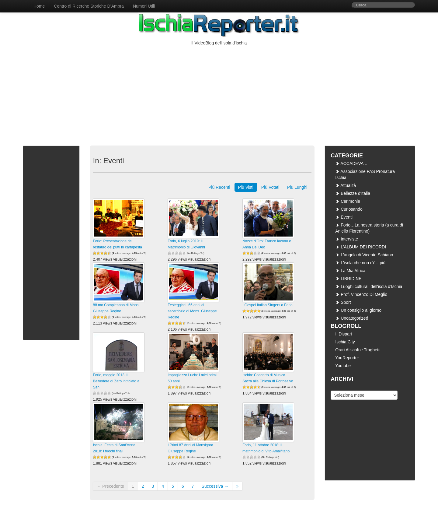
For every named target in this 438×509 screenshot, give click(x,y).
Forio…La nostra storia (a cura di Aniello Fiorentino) (369, 228)
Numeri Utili (144, 6)
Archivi (337, 386)
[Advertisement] (218, 91)
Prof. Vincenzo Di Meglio (361, 294)
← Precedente (110, 486)
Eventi (344, 217)
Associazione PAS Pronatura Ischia (365, 174)
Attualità (345, 185)
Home (39, 6)
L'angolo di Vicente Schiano (364, 254)
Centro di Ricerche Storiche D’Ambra (89, 6)
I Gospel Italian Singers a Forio (267, 305)
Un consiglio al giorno (358, 310)
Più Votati (270, 187)
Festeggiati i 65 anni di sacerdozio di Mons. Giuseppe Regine (192, 311)
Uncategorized (351, 318)
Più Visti (245, 187)
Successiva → (215, 486)
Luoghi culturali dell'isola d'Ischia (368, 286)
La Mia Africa (350, 270)
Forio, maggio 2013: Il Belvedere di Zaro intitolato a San (116, 381)
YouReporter (347, 357)
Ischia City (345, 341)
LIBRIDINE (348, 278)
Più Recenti (219, 187)
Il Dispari (343, 334)
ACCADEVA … (352, 163)
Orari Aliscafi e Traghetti (358, 349)
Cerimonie (347, 201)
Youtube (343, 365)
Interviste (346, 239)
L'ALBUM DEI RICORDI (360, 246)
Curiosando (349, 209)
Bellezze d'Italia (352, 193)
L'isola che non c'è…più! (361, 262)
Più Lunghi (297, 187)
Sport (343, 302)
